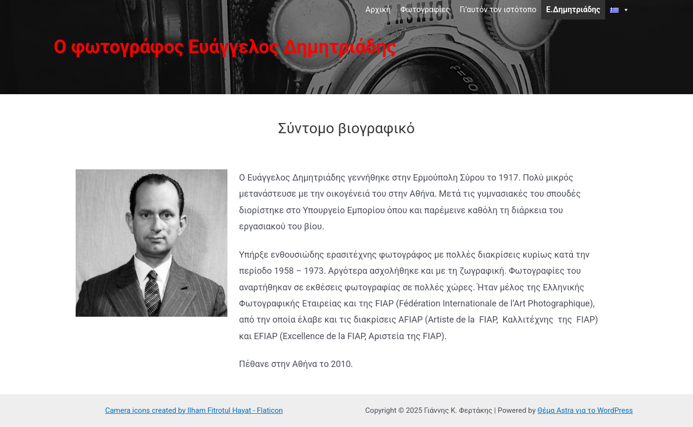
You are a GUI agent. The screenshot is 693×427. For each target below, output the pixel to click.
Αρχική (378, 9)
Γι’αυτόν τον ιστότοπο (498, 9)
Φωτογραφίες (425, 9)
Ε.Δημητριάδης (573, 9)
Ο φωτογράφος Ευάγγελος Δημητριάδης (225, 47)
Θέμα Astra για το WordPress (584, 410)
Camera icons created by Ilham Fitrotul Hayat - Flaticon (194, 410)
